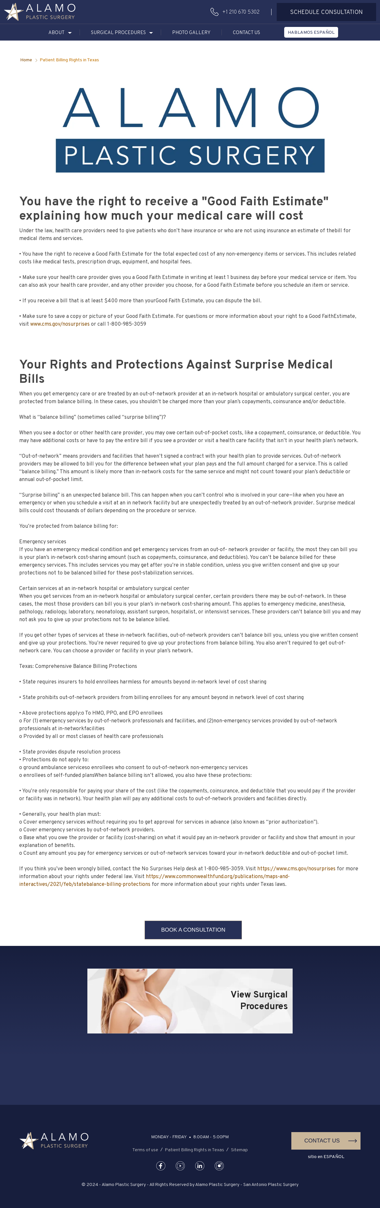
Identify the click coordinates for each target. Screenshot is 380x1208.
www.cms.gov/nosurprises (60, 324)
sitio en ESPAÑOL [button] (326, 1157)
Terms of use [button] (145, 1150)
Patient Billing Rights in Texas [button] (194, 1150)
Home (26, 60)
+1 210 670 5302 (241, 12)
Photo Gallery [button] (191, 33)
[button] (39, 12)
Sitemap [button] (239, 1150)
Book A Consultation (193, 930)
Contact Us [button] (246, 33)
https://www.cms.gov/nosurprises (296, 869)
